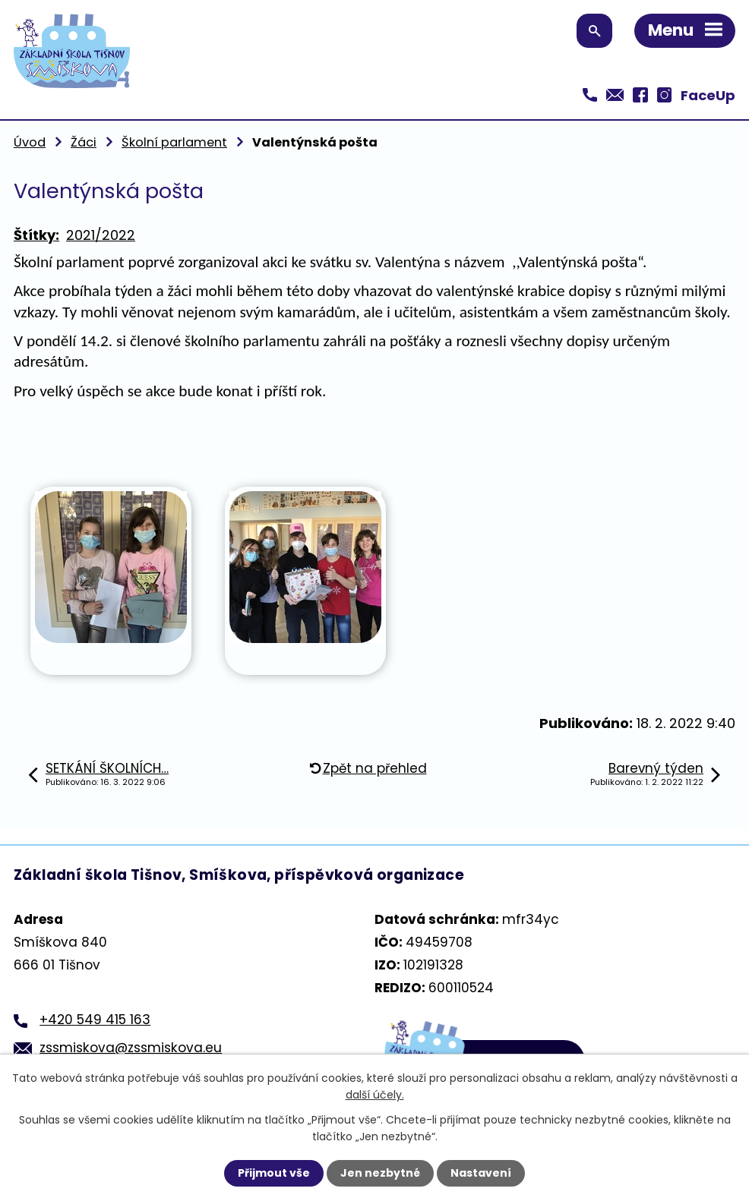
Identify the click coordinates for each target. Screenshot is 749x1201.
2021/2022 (100, 234)
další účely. (375, 1094)
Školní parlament (174, 142)
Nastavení (480, 1173)
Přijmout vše (274, 1173)
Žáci (83, 142)
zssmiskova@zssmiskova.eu (131, 1048)
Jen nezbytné (380, 1173)
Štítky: (36, 234)
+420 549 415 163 (95, 1019)
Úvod (30, 142)
